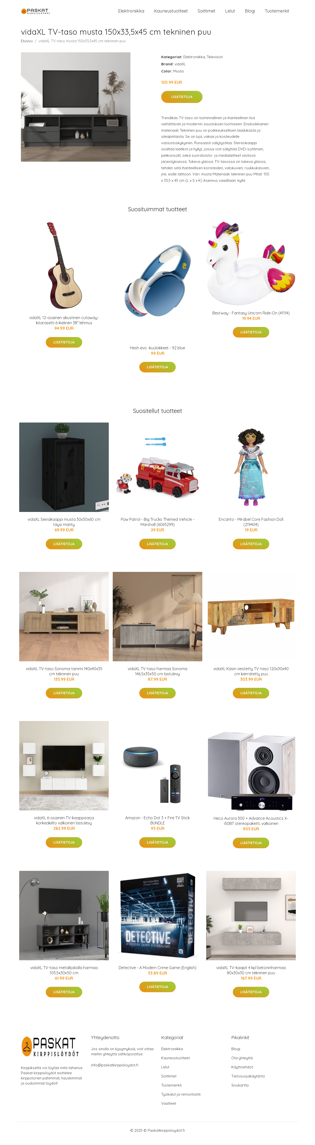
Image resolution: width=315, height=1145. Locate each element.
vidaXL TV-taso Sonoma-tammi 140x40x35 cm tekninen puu (64, 677)
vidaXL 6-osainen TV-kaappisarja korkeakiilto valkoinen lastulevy (64, 827)
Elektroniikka (131, 14)
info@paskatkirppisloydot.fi (114, 1071)
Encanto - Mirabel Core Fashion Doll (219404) (251, 528)
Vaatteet (168, 1109)
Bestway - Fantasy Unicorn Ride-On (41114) (251, 319)
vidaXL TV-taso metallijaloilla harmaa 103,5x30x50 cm (64, 976)
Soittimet (206, 14)
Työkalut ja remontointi (181, 1100)
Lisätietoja (181, 103)
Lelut (230, 14)
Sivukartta (240, 1091)
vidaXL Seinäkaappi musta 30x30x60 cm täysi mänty (64, 528)
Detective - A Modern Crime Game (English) (157, 973)
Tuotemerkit (277, 14)
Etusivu (27, 47)
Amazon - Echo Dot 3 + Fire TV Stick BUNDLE (157, 827)
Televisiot (215, 63)
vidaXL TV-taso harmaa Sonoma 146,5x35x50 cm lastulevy (157, 677)
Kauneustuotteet (171, 14)
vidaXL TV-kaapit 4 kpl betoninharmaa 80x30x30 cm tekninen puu (251, 976)
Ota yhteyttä (242, 1064)
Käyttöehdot (242, 1073)
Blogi (250, 14)
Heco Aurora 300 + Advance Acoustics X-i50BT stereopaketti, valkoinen (251, 827)
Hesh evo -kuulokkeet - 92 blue (157, 354)
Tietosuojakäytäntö (248, 1082)
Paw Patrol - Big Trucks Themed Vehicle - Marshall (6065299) (157, 528)
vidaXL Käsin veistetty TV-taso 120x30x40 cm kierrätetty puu (251, 677)
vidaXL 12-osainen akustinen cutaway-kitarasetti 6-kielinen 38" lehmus (64, 327)
